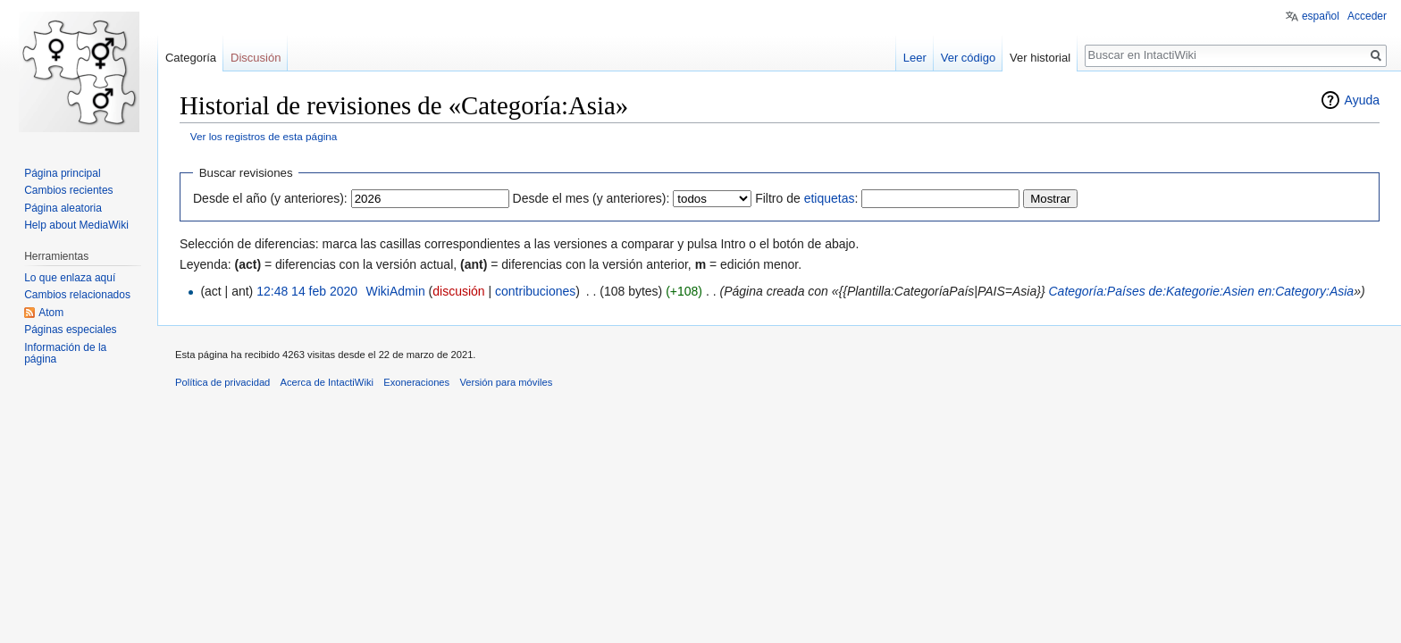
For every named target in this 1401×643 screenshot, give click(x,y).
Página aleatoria (63, 208)
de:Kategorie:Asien (1201, 291)
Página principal (62, 173)
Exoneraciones (416, 382)
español (1320, 16)
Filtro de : (806, 198)
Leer (915, 57)
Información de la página (65, 353)
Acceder (1367, 16)
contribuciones (535, 291)
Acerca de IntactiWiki (327, 382)
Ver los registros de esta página (264, 136)
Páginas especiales (70, 329)
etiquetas (829, 198)
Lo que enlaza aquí (69, 277)
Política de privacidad (222, 382)
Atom (50, 312)
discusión (458, 291)
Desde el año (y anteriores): (270, 198)
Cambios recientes (68, 190)
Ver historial (1040, 57)
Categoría (190, 57)
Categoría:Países (1097, 291)
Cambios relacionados (77, 294)
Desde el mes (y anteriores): (591, 198)
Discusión (256, 57)
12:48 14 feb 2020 (306, 291)
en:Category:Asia (1306, 291)
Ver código (968, 57)
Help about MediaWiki (76, 225)
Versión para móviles (505, 382)
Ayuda (1362, 100)
